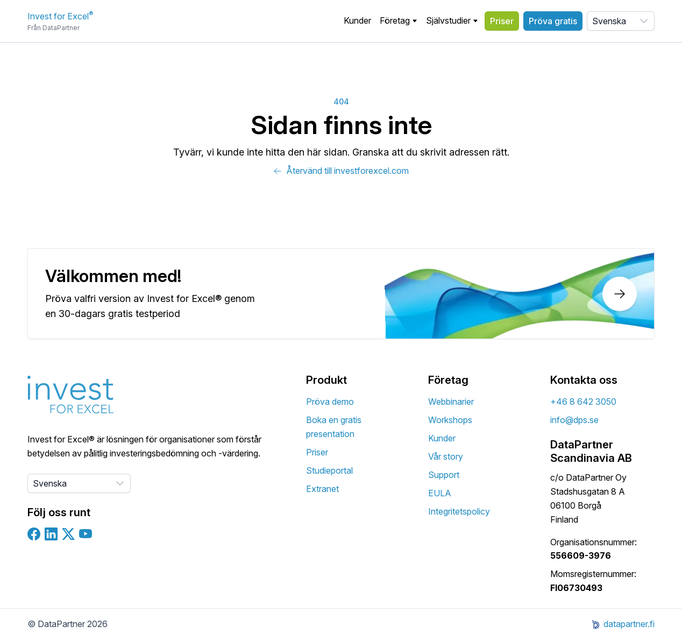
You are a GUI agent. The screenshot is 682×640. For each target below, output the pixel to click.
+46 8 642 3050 (583, 401)
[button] (399, 21)
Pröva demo (330, 401)
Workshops (450, 419)
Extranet (322, 488)
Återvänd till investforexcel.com (341, 170)
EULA (439, 493)
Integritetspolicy (459, 511)
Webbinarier (451, 401)
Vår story (445, 456)
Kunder (357, 20)
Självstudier (452, 20)
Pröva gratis (553, 21)
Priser (502, 21)
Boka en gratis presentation (333, 426)
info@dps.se (574, 419)
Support (443, 474)
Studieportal (329, 470)
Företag (398, 20)
